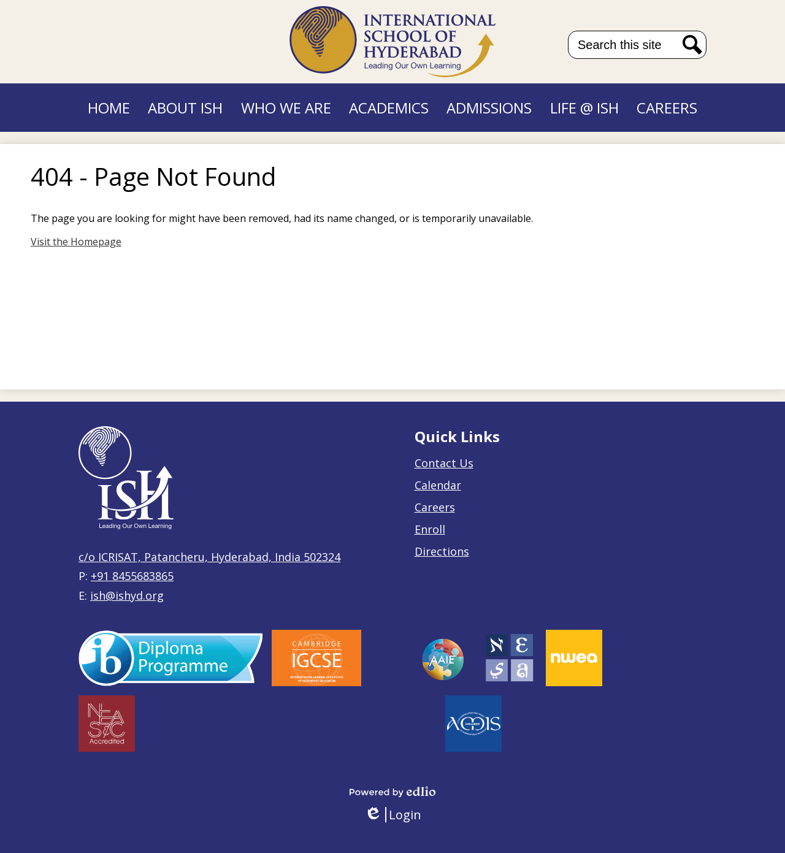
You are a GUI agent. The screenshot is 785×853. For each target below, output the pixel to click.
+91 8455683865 (132, 575)
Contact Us (444, 463)
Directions (442, 551)
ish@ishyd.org (127, 595)
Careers (435, 507)
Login (392, 814)
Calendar (438, 485)
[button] (185, 107)
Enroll (430, 529)
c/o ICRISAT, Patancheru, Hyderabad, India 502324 (209, 556)
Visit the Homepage (76, 241)
